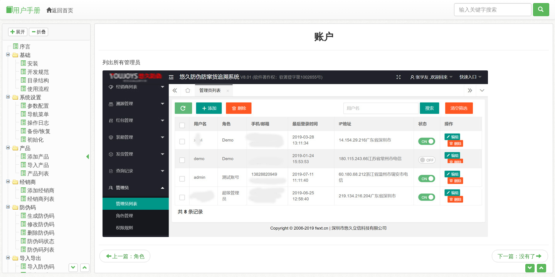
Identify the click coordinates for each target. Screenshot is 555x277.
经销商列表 (40, 199)
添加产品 (38, 157)
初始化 (35, 140)
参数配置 (38, 106)
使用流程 (38, 89)
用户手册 (23, 10)
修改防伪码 (40, 224)
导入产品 (38, 165)
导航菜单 (38, 114)
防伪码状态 (40, 241)
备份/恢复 (38, 131)
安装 (32, 63)
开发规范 (38, 72)
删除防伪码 (40, 233)
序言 (25, 46)
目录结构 (38, 80)
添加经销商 (40, 190)
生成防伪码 (40, 216)
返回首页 (59, 10)
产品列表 (38, 173)
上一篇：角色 (125, 256)
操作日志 (38, 123)
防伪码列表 (40, 250)
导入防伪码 (40, 267)
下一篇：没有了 (520, 256)
